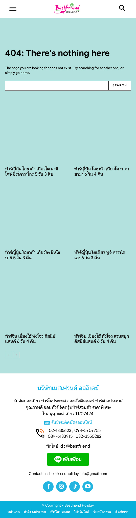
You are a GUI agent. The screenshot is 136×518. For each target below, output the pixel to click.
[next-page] (16, 355)
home (24, 73)
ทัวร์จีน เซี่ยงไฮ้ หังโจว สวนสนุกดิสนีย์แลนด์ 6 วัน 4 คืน (101, 338)
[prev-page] (8, 355)
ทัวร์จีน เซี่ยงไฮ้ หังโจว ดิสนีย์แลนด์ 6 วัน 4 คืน (30, 338)
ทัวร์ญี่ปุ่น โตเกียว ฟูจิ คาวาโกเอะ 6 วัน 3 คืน (99, 255)
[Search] (119, 85)
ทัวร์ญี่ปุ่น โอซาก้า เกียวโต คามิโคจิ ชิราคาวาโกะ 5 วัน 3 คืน (31, 171)
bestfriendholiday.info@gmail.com (78, 473)
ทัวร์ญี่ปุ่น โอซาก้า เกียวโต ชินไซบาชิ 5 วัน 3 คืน (32, 255)
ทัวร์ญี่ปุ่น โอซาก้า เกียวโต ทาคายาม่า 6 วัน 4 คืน (101, 171)
